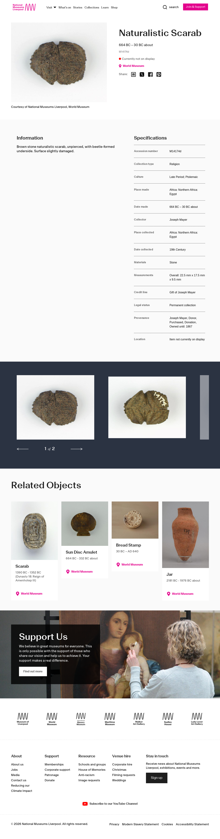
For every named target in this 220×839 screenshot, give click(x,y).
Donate (50, 780)
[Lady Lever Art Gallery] (197, 719)
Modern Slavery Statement (140, 824)
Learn (105, 7)
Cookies (167, 824)
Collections (92, 7)
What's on (65, 7)
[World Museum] (52, 719)
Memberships (54, 764)
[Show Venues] (54, 7)
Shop (114, 7)
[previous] (23, 449)
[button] (55, 409)
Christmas (119, 770)
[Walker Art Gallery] (139, 719)
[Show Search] (169, 7)
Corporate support (57, 770)
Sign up (156, 778)
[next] (77, 449)
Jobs (14, 770)
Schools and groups (92, 764)
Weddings (119, 780)
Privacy (114, 824)
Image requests (89, 780)
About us (17, 764)
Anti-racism (86, 775)
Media (15, 775)
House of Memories (92, 770)
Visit (49, 7)
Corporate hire (122, 764)
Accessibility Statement (192, 824)
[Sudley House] (168, 719)
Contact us (18, 780)
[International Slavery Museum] (81, 719)
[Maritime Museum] (110, 719)
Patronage (52, 775)
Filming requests (123, 775)
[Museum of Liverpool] (23, 719)
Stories (77, 7)
